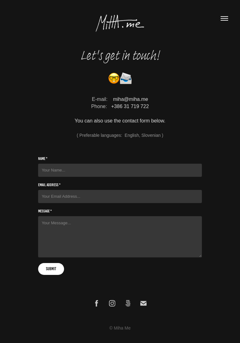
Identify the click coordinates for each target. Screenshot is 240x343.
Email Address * (49, 185)
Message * (45, 211)
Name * (43, 159)
